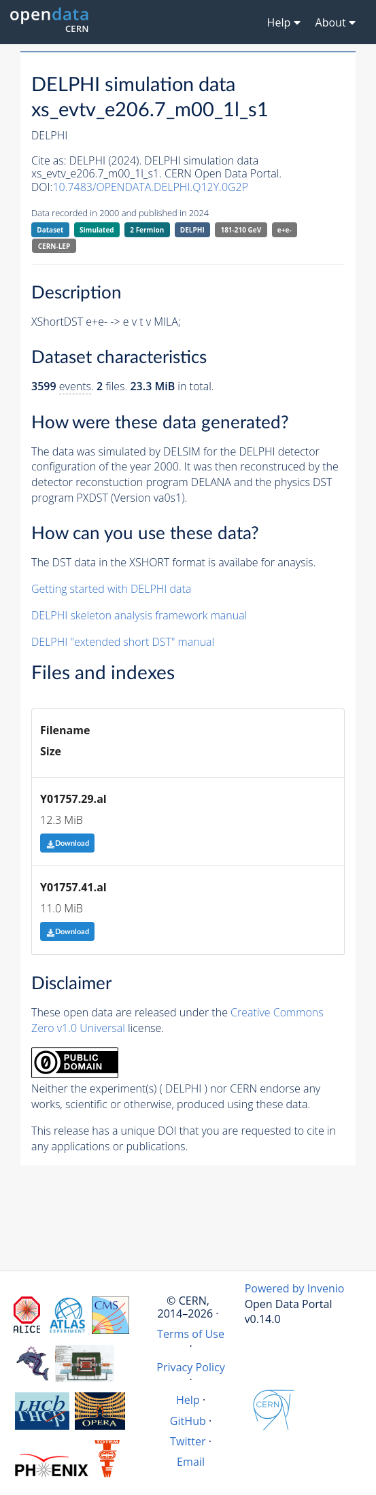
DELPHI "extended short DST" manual (122, 641)
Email (191, 1461)
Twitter (188, 1441)
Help (188, 1399)
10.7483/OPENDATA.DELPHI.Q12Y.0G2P (150, 186)
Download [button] (67, 843)
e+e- (284, 230)
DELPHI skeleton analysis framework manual (139, 615)
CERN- (54, 246)
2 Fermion (147, 230)
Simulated (97, 230)
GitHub (188, 1420)
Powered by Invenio (295, 1288)
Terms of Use (190, 1333)
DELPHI (192, 230)
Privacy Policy (190, 1367)
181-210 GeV (240, 230)
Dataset (50, 230)
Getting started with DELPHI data (111, 588)
